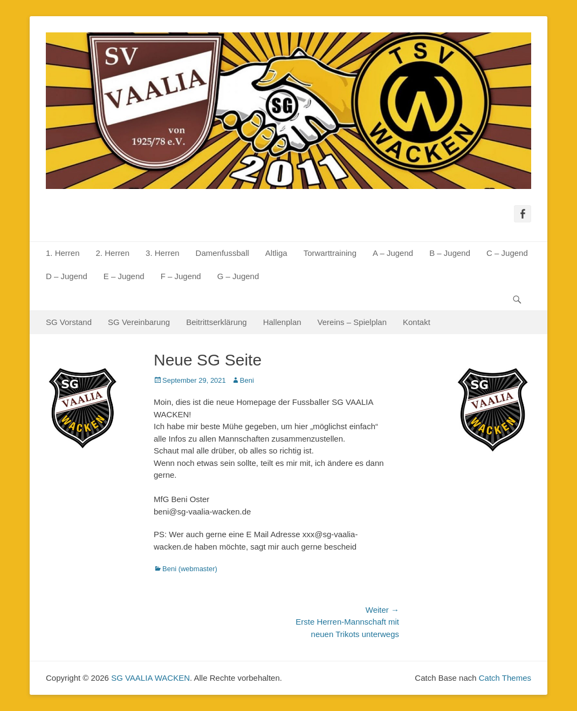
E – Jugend (124, 276)
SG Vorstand (69, 322)
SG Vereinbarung (139, 322)
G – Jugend (238, 276)
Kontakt (416, 322)
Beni (247, 380)
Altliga (276, 253)
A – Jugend (393, 253)
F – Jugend (181, 276)
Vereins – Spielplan (352, 322)
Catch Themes (505, 677)
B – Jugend (449, 253)
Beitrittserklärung (216, 322)
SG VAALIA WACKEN (150, 677)
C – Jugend (507, 253)
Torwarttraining (330, 253)
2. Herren (113, 253)
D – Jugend (66, 276)
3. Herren (163, 253)
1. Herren (63, 253)
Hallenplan (282, 322)
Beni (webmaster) (189, 569)
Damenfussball (222, 253)
